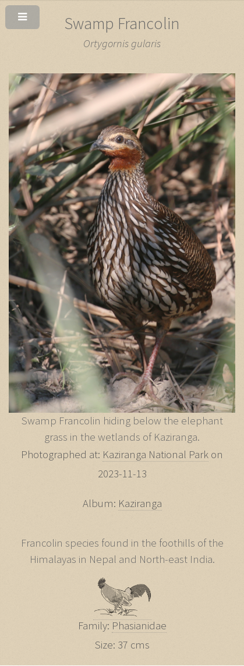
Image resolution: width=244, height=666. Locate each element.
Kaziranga (140, 503)
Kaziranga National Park (155, 454)
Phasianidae (139, 625)
